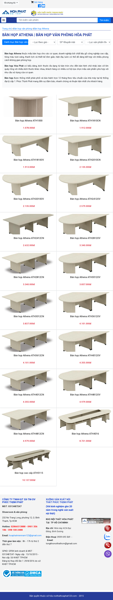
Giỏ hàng (38, 2)
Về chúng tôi (10, 3)
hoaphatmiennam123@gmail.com (25, 535)
